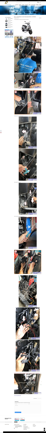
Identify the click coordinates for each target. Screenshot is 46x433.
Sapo (28, 432)
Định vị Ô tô (24, 425)
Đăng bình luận (18, 412)
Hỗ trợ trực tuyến (39, 0)
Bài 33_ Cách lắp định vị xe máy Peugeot (12, 24)
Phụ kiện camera (25, 429)
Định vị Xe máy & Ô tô (25, 426)
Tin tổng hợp (34, 426)
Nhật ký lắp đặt (34, 425)
